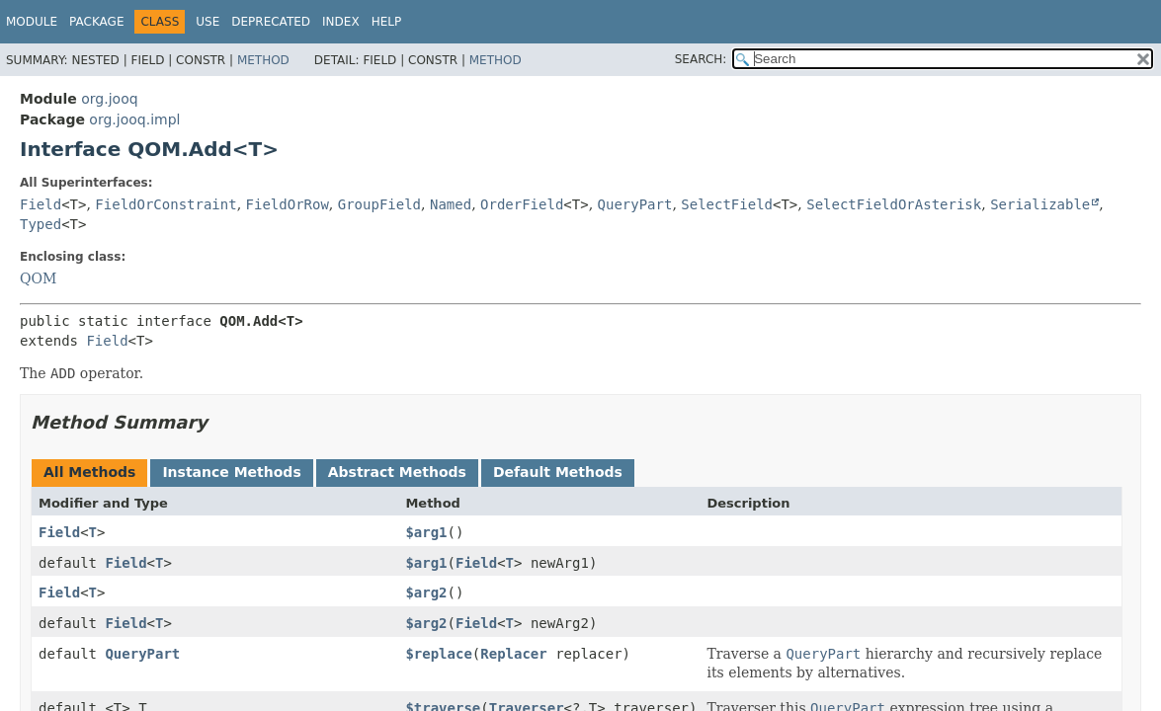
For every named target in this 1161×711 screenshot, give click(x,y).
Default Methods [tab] (557, 472)
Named (450, 204)
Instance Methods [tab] (231, 472)
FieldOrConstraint (165, 204)
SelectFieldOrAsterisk (893, 204)
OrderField (521, 204)
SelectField (727, 204)
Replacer (513, 654)
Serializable (1040, 204)
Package (96, 22)
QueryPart (635, 204)
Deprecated (270, 22)
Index (341, 22)
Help (387, 22)
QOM (38, 278)
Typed (40, 224)
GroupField (379, 204)
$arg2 (426, 592)
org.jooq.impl (134, 119)
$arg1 (426, 532)
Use (207, 22)
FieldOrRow (287, 204)
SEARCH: (701, 59)
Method (263, 60)
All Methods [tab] (89, 472)
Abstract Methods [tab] (397, 472)
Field (40, 204)
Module (31, 22)
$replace (438, 654)
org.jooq (109, 99)
